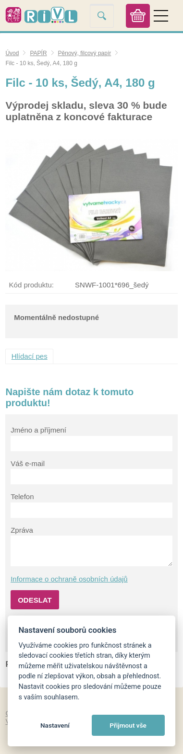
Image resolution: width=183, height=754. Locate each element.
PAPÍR (38, 53)
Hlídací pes (30, 356)
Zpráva (22, 530)
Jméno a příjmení (38, 430)
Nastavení (55, 725)
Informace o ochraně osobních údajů (69, 579)
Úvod (12, 53)
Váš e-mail (28, 463)
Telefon (22, 496)
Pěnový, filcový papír (84, 53)
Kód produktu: (31, 285)
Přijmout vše (128, 725)
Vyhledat (101, 15)
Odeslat (35, 600)
